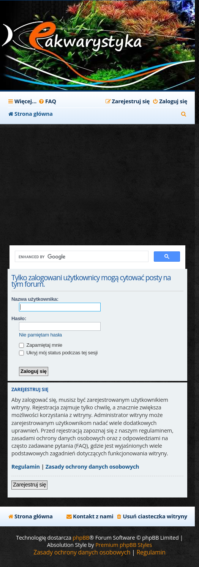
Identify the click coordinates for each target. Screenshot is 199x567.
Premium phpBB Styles (123, 544)
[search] (81, 256)
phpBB (81, 537)
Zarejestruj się (29, 485)
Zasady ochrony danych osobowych (92, 466)
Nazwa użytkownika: (34, 299)
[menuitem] (47, 101)
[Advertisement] (97, 181)
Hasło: (18, 318)
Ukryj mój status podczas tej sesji (58, 352)
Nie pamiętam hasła (40, 335)
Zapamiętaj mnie (40, 345)
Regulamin (25, 466)
